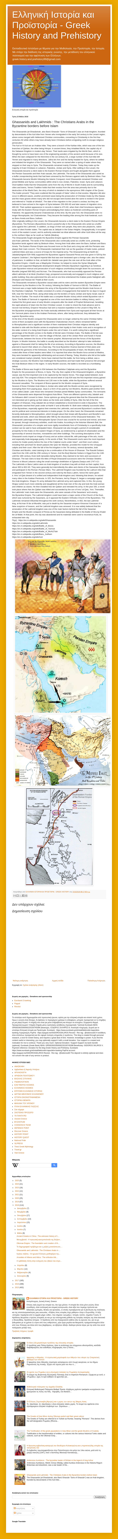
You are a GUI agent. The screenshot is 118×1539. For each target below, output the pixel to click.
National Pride (20, 1140)
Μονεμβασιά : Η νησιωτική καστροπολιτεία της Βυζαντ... (39, 1240)
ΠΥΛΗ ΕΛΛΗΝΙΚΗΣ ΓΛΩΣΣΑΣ (26, 1107)
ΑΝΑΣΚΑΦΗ (19, 1066)
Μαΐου (20, 1233)
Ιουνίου (20, 1229)
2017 (17, 1280)
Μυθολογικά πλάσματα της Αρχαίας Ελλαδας (45, 1387)
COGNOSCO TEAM (22, 1125)
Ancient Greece (20, 1119)
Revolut (17, 1007)
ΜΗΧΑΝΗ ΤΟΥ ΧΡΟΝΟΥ (24, 1103)
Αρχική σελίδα (57, 981)
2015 (17, 1287)
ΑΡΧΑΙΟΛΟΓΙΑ (20, 1072)
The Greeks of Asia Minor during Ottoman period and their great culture (55, 1416)
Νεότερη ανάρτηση (20, 981)
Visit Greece (19, 1153)
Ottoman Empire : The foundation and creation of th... (38, 1243)
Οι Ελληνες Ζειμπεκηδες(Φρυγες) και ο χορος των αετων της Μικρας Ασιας (57, 1402)
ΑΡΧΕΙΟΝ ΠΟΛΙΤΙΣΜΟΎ (24, 1076)
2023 (17, 1188)
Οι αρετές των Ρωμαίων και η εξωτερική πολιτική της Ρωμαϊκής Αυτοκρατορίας (58, 1372)
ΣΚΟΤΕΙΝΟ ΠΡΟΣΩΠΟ (23, 1113)
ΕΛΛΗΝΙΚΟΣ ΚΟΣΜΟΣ (23, 1088)
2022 (17, 1191)
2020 (17, 1198)
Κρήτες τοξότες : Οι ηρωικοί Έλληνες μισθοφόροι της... (38, 1254)
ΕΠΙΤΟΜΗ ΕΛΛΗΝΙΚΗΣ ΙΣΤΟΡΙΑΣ (28, 1091)
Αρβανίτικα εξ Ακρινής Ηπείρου (26, 1069)
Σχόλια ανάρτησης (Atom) (33, 985)
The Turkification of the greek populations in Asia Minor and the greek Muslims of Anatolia (63, 1431)
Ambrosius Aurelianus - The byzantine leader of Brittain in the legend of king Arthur (60, 1460)
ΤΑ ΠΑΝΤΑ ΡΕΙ (20, 1116)
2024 (17, 1184)
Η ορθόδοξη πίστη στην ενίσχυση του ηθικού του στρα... (39, 1261)
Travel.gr (17, 1150)
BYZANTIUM (19, 1122)
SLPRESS (18, 1143)
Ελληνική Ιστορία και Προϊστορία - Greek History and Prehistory (56, 25)
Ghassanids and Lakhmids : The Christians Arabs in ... (38, 1250)
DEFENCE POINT (21, 1128)
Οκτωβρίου (21, 1215)
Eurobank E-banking (22, 1000)
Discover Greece (21, 1131)
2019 (17, 1202)
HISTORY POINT (21, 1134)
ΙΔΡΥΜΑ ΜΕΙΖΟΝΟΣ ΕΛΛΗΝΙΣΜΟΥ (29, 1094)
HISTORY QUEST (21, 1137)
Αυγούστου (21, 1222)
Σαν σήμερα (19, 1110)
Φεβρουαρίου (22, 1272)
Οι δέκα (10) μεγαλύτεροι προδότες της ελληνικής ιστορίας (50, 1343)
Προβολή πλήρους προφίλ (22, 1331)
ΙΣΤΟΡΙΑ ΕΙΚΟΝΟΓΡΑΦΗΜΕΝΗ (27, 1097)
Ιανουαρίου (22, 1276)
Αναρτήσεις (19, 1508)
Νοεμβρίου (21, 1212)
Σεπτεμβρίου (22, 1219)
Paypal (17, 1004)
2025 (17, 1180)
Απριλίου (21, 1265)
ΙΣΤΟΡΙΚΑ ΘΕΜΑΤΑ (22, 1100)
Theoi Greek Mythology (23, 1147)
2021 (17, 1195)
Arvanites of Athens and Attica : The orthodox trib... (37, 1257)
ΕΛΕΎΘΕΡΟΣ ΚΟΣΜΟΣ (24, 1085)
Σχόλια (17, 1513)
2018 (17, 1205)
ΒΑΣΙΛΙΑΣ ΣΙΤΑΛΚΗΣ (23, 1079)
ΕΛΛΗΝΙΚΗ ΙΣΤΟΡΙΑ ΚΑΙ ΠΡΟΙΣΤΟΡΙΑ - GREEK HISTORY (53, 1298)
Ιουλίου (20, 1226)
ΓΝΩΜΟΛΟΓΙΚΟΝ (21, 1082)
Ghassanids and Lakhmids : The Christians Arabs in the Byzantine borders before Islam (62, 1475)
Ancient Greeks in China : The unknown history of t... (38, 1236)
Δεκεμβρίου (22, 1208)
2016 (17, 1284)
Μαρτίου (20, 1269)
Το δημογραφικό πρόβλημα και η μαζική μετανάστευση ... (39, 1247)
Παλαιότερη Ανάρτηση (96, 981)
